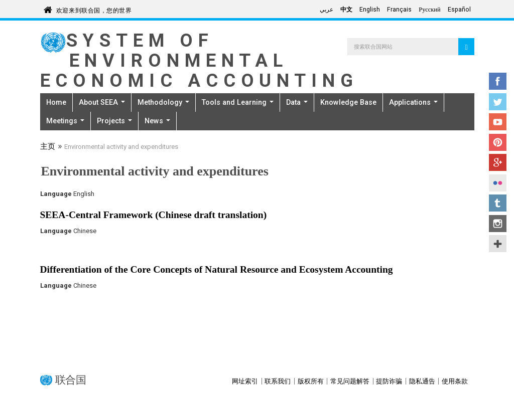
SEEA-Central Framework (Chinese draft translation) (153, 215)
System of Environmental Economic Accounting (199, 60)
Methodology (163, 102)
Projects (114, 121)
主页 (47, 147)
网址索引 (245, 381)
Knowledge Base (348, 102)
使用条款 (455, 381)
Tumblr (497, 203)
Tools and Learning (238, 102)
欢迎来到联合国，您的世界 (94, 9)
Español (459, 9)
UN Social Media (497, 243)
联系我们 (278, 381)
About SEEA (102, 102)
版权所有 (311, 381)
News (157, 121)
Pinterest (497, 142)
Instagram (497, 223)
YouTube (497, 121)
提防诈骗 (389, 381)
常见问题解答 (349, 381)
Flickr (497, 182)
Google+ (497, 162)
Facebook (497, 81)
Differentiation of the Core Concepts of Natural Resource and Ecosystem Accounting (216, 269)
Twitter (497, 101)
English (369, 9)
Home (56, 102)
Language (56, 193)
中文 (346, 9)
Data (297, 102)
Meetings (65, 121)
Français (399, 9)
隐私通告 (422, 381)
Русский (429, 9)
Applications (413, 102)
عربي (326, 9)
